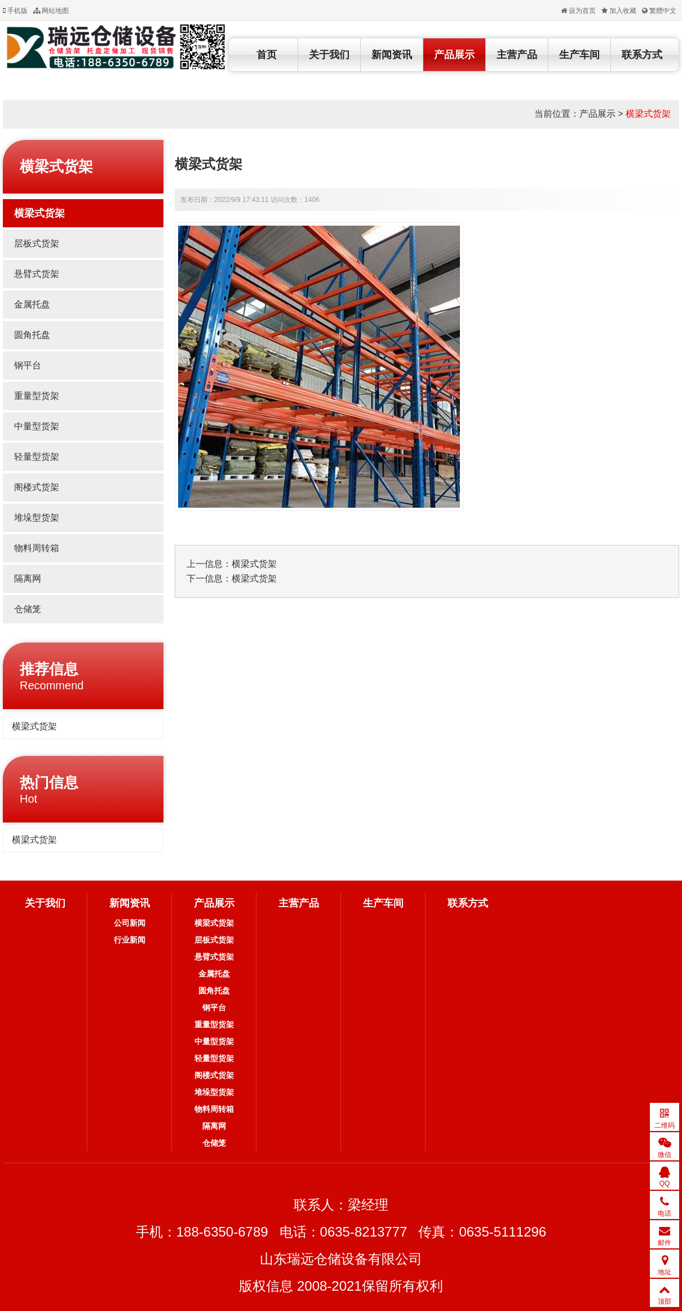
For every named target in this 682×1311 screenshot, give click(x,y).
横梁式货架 (648, 113)
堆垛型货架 (36, 517)
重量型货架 (36, 396)
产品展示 (454, 54)
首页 (266, 54)
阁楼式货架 (36, 487)
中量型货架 (36, 426)
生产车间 (579, 54)
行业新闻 (129, 939)
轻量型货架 (36, 456)
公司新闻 (129, 922)
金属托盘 (32, 304)
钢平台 (27, 365)
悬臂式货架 (36, 274)
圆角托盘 (32, 335)
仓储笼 (27, 609)
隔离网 (27, 578)
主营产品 (517, 54)
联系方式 (642, 54)
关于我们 (329, 54)
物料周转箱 (36, 548)
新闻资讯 (391, 54)
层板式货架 (36, 243)
